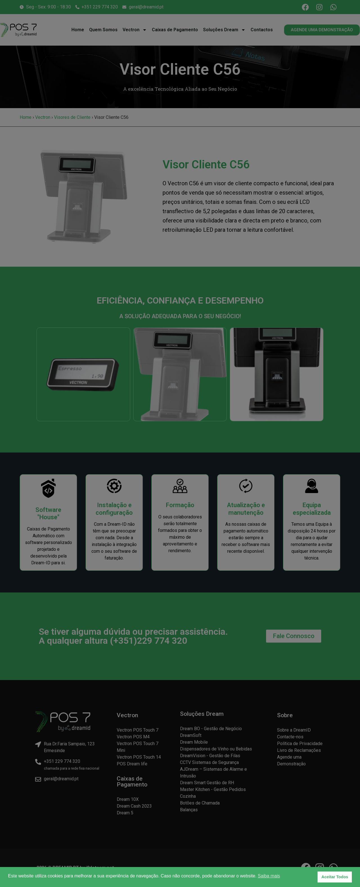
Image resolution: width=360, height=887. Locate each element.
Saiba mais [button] (269, 875)
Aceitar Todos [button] (334, 877)
